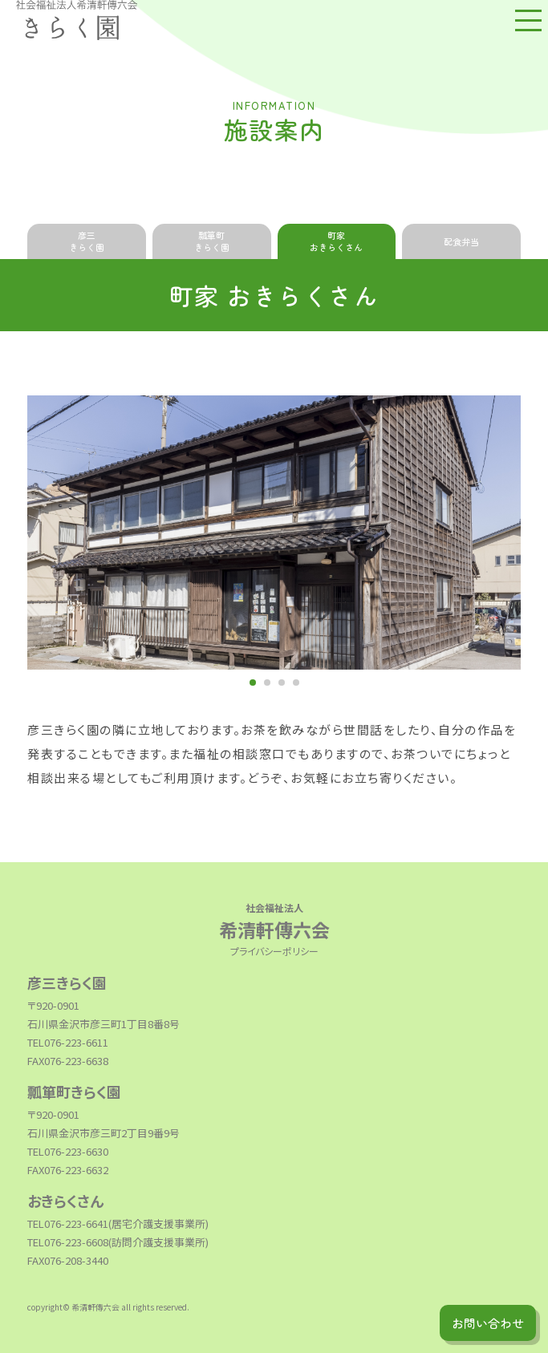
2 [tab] (267, 682)
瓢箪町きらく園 (211, 241)
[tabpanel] (274, 532)
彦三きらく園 (86, 241)
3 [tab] (281, 682)
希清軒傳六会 (274, 920)
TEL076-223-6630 (67, 1151)
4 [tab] (296, 682)
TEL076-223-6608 (67, 1242)
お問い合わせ (488, 1323)
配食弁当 (461, 241)
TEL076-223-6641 (67, 1223)
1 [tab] (253, 682)
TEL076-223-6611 (67, 1042)
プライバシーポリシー (274, 951)
